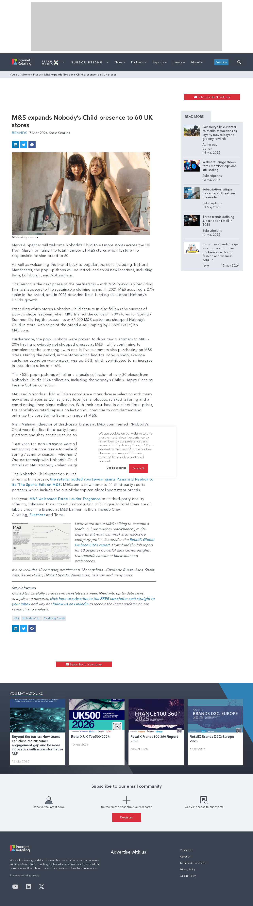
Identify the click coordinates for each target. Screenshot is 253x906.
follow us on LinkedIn (70, 604)
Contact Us (186, 850)
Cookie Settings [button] (116, 467)
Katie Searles (59, 133)
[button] (239, 62)
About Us (185, 856)
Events (179, 62)
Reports (159, 62)
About (197, 62)
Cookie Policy (188, 875)
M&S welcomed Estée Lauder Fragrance (65, 499)
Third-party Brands (54, 618)
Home (27, 74)
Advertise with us (128, 852)
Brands (37, 74)
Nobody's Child (31, 618)
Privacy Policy (187, 869)
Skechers (37, 515)
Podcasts (138, 62)
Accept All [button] (138, 468)
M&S (16, 618)
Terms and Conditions (192, 862)
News (119, 62)
